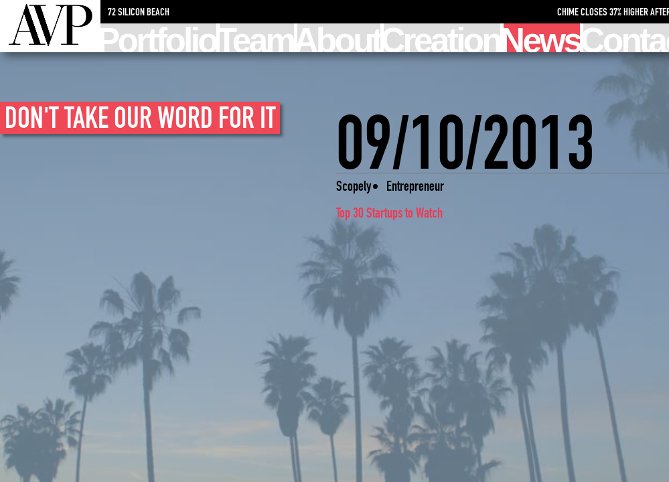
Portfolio (158, 37)
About (339, 37)
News (542, 37)
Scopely (353, 185)
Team (256, 37)
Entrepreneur (415, 185)
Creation (442, 37)
